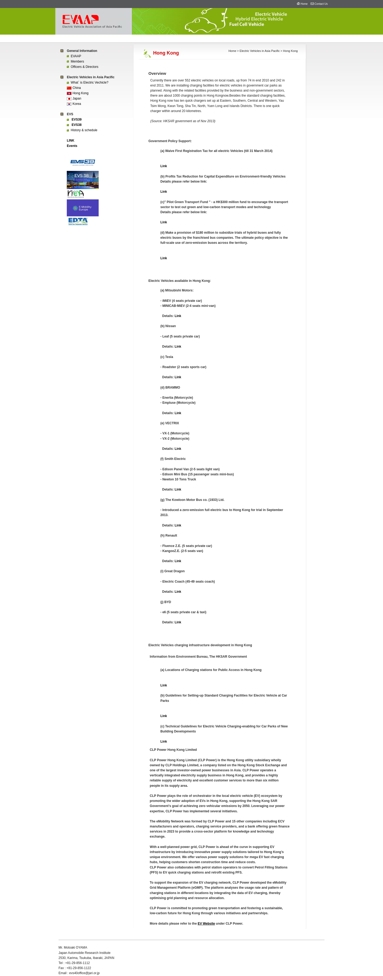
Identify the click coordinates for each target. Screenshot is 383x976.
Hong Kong (77, 93)
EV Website (206, 923)
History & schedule (82, 130)
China (74, 88)
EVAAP (74, 56)
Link (163, 166)
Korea (74, 104)
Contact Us (321, 3)
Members (75, 61)
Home (304, 3)
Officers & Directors (82, 67)
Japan (74, 98)
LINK (70, 140)
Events (72, 146)
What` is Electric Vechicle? (87, 82)
